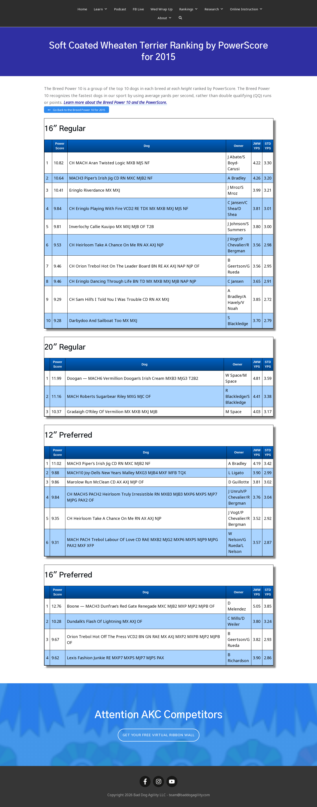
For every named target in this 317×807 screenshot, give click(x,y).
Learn (100, 9)
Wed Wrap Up (162, 9)
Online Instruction (246, 9)
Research (214, 9)
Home (82, 9)
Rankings (188, 9)
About (165, 18)
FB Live (138, 9)
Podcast (120, 9)
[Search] (180, 17)
